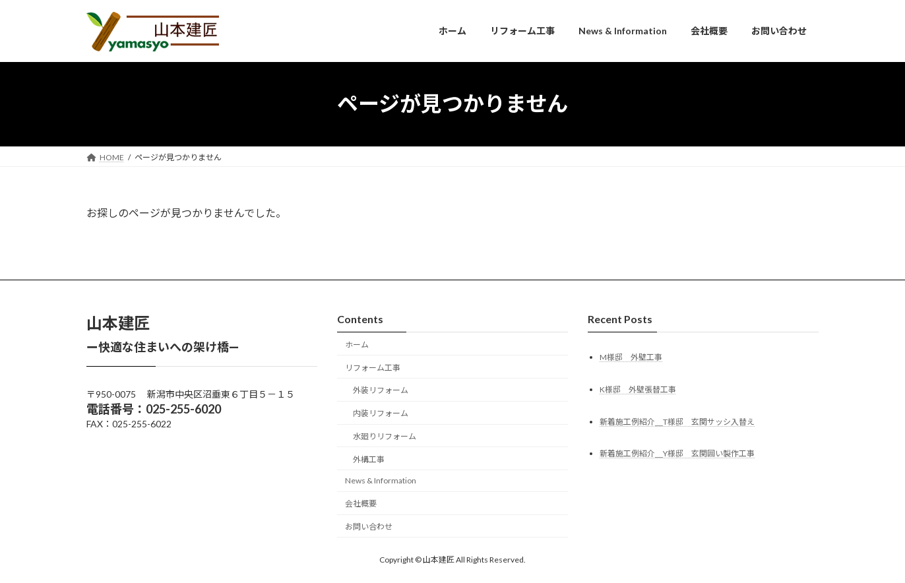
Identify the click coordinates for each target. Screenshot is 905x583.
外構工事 (369, 459)
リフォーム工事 (372, 367)
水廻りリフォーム (384, 436)
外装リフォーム (380, 390)
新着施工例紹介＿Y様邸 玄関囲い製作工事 (677, 453)
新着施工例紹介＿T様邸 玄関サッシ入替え (677, 421)
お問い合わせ (368, 527)
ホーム (357, 345)
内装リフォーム (380, 413)
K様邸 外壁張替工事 (638, 389)
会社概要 (361, 503)
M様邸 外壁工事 (631, 356)
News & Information (380, 480)
